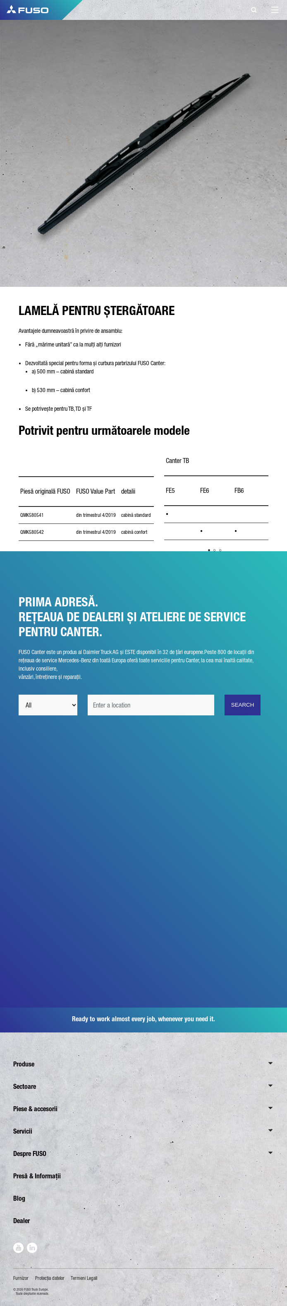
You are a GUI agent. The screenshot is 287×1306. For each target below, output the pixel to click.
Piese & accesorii (35, 1109)
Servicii (22, 1131)
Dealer (21, 1221)
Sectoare (24, 1086)
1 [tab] (209, 550)
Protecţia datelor (50, 1278)
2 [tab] (214, 550)
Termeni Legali (84, 1278)
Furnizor (21, 1278)
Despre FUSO (29, 1154)
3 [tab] (220, 550)
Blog (19, 1198)
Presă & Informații (37, 1176)
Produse (23, 1064)
